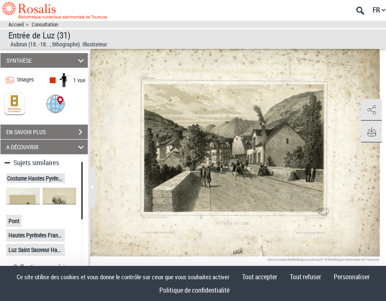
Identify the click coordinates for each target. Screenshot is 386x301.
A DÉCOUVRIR (46, 147)
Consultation (45, 24)
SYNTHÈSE (46, 60)
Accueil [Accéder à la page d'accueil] (16, 24)
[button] (55, 103)
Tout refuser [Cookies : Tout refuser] (305, 276)
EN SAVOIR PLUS (47, 132)
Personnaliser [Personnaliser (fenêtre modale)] (352, 276)
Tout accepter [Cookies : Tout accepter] (259, 276)
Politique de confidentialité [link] (194, 290)
